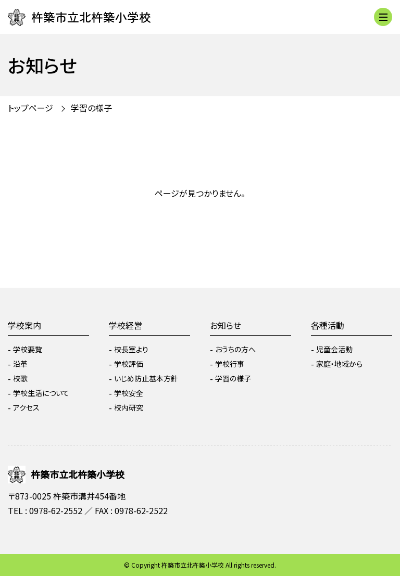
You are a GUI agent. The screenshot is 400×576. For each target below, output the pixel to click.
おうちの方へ (235, 349)
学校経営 (125, 325)
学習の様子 (91, 107)
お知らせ (225, 325)
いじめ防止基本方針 (146, 378)
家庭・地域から (339, 364)
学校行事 (229, 364)
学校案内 (24, 325)
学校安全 (128, 393)
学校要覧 (27, 349)
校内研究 (128, 407)
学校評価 (128, 364)
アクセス (26, 407)
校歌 (20, 378)
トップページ (30, 107)
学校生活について (41, 393)
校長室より (131, 349)
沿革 (20, 364)
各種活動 (327, 325)
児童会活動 (334, 349)
